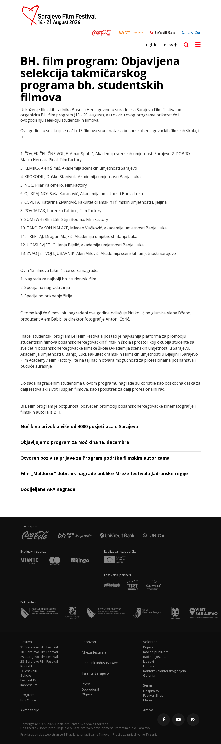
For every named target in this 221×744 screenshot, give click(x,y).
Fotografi (150, 666)
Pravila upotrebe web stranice (41, 734)
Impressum (28, 685)
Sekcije (25, 675)
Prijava (148, 647)
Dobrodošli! (90, 689)
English (151, 45)
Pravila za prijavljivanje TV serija (135, 734)
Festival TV (28, 680)
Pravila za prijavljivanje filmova (87, 734)
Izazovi (148, 661)
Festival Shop (153, 695)
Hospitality (151, 691)
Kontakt (26, 666)
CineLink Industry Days (100, 663)
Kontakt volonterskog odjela (164, 671)
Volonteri (150, 642)
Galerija (149, 675)
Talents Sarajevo (95, 673)
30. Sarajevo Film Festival (39, 652)
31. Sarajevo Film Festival (39, 647)
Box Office (28, 700)
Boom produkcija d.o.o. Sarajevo (62, 728)
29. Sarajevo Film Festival (39, 657)
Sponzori (89, 642)
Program (27, 695)
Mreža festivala (94, 652)
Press (86, 684)
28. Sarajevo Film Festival (39, 661)
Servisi (148, 685)
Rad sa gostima (154, 657)
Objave (87, 694)
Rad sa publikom (155, 652)
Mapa (147, 700)
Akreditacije (29, 710)
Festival (26, 642)
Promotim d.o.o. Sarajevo (132, 728)
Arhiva (148, 710)
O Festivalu (28, 671)
